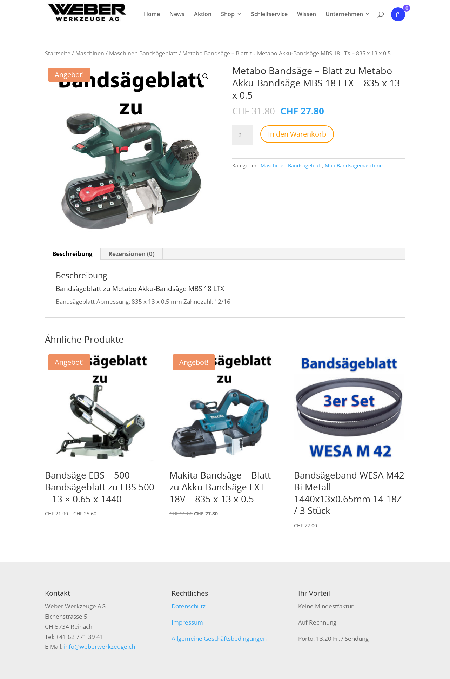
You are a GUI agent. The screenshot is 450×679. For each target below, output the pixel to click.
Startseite (57, 53)
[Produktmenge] (242, 135)
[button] (205, 76)
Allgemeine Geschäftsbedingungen (219, 638)
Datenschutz (189, 606)
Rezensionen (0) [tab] (131, 254)
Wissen (306, 15)
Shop (228, 15)
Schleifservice (269, 15)
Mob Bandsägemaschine (354, 165)
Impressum (187, 622)
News (176, 15)
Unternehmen (344, 15)
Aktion (202, 15)
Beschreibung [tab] (72, 254)
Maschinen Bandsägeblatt (143, 53)
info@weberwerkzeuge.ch (99, 646)
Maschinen (89, 53)
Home (152, 15)
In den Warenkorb (297, 134)
